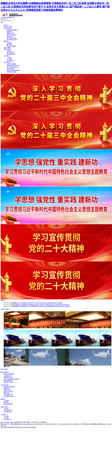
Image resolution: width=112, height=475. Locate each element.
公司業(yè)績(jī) (8, 28)
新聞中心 (6, 41)
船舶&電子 (10, 31)
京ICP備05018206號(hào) (50, 424)
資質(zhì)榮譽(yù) (8, 380)
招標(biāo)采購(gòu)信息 (13, 70)
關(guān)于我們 (8, 26)
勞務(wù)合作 (10, 33)
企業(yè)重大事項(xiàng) (13, 65)
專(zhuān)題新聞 (11, 46)
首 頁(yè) (6, 25)
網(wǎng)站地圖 (5, 422)
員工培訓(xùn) (10, 60)
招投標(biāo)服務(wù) (12, 30)
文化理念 (9, 51)
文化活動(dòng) (11, 54)
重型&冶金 (10, 36)
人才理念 (9, 57)
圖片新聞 (9, 44)
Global (12, 17)
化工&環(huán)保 (11, 38)
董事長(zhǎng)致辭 (9, 373)
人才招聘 (9, 59)
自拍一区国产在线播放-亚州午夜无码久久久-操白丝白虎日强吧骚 (18, 427)
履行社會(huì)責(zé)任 (12, 67)
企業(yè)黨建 (7, 47)
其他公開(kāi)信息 (11, 72)
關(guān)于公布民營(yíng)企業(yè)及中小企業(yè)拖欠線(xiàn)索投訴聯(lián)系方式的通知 (38, 303)
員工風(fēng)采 (11, 52)
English (5, 19)
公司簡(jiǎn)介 (7, 375)
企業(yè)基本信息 (11, 63)
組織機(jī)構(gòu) (8, 377)
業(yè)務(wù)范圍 (8, 382)
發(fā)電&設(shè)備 (12, 39)
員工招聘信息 (10, 68)
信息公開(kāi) (7, 62)
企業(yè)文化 (7, 49)
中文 (2, 19)
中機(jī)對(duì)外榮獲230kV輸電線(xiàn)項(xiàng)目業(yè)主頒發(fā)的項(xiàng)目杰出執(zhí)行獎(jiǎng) (42, 304)
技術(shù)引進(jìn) (11, 34)
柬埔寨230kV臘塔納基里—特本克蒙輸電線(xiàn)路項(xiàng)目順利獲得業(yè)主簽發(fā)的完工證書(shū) (42, 306)
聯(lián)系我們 (5, 17)
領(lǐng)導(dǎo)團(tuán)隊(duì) (11, 379)
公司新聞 (9, 42)
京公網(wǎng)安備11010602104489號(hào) (69, 424)
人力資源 (6, 55)
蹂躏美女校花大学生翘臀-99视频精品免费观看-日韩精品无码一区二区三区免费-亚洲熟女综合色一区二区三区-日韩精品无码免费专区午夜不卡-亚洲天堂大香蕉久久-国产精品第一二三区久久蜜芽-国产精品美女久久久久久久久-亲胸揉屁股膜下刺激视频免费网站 (55, 6)
